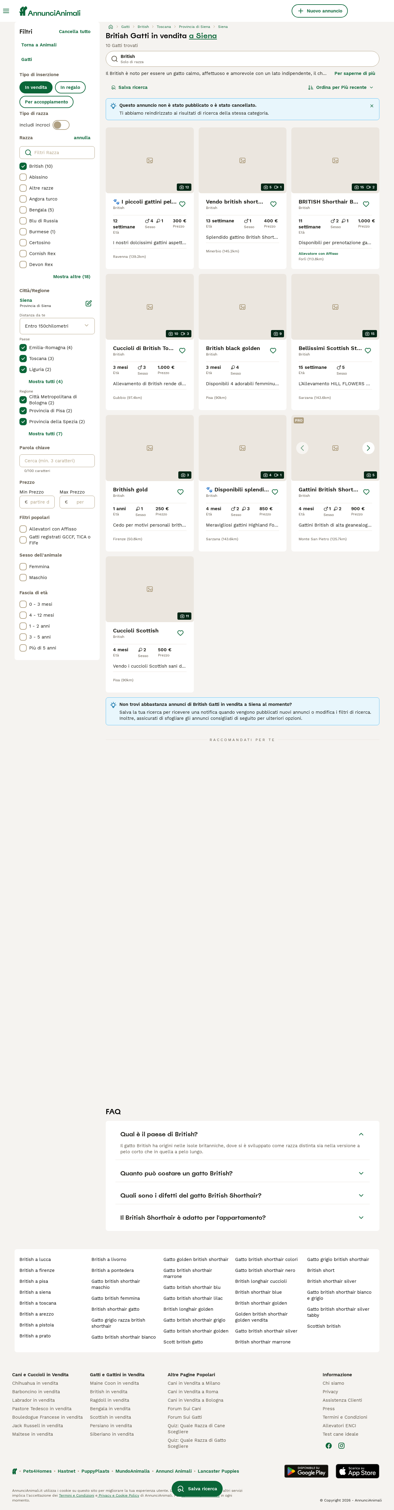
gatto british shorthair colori (266, 1259)
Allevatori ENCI (339, 1425)
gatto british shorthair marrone (187, 1273)
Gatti (26, 59)
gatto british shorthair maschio (115, 1284)
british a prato (35, 1336)
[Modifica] (89, 303)
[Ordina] (340, 87)
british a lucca (35, 1259)
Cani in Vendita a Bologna (195, 1400)
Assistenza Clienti (342, 1400)
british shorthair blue (258, 1292)
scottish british (324, 1326)
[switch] (61, 125)
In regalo (70, 87)
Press (329, 1408)
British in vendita (108, 1391)
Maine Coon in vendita (114, 1383)
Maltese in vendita (32, 1434)
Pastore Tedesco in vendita (41, 1408)
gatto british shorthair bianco (123, 1337)
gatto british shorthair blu (192, 1287)
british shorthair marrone (263, 1342)
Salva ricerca (129, 87)
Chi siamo (333, 1383)
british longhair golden (188, 1309)
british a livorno (108, 1259)
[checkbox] (23, 166)
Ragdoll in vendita (109, 1400)
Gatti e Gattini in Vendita (117, 1374)
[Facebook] (329, 1446)
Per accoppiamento (46, 102)
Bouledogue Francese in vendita (47, 1417)
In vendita (36, 87)
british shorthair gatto (115, 1309)
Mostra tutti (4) (46, 381)
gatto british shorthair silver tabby (338, 1312)
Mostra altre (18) (72, 276)
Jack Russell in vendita (37, 1425)
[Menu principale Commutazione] (6, 11)
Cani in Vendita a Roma (193, 1391)
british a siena (35, 1292)
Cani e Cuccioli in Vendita (40, 1374)
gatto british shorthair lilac (193, 1298)
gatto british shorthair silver (266, 1331)
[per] (81, 502)
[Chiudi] (372, 106)
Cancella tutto (75, 31)
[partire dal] (41, 502)
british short (320, 1270)
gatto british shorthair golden (195, 1331)
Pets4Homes (37, 1471)
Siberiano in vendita (112, 1434)
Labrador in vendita (33, 1400)
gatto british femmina (115, 1298)
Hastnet (66, 1471)
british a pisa (33, 1281)
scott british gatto (183, 1342)
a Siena (203, 36)
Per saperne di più (354, 73)
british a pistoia (36, 1325)
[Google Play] (306, 1471)
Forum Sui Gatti (185, 1417)
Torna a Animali (39, 45)
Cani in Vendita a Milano (194, 1383)
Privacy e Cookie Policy (118, 1495)
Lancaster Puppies (218, 1471)
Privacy (330, 1391)
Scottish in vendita (110, 1417)
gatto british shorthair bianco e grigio (339, 1295)
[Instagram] (341, 1446)
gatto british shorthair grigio (194, 1320)
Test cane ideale (340, 1434)
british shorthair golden (261, 1303)
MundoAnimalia (132, 1471)
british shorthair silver (331, 1281)
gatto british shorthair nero (265, 1270)
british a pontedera (112, 1270)
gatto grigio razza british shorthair (118, 1323)
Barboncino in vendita (36, 1391)
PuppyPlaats (95, 1471)
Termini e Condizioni (345, 1417)
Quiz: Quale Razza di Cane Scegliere (196, 1428)
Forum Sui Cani (184, 1408)
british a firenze (37, 1270)
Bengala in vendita (110, 1408)
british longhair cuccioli (261, 1281)
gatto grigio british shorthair (338, 1259)
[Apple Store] (357, 1471)
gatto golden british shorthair (195, 1259)
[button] (335, 448)
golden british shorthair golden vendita (261, 1317)
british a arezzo (36, 1314)
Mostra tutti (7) (46, 433)
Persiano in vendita (111, 1425)
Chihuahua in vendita (35, 1383)
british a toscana (37, 1303)
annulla (82, 137)
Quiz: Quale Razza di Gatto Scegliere (197, 1443)
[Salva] (182, 204)
